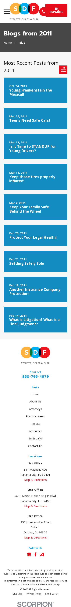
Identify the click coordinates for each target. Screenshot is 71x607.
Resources (35, 431)
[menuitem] (18, 594)
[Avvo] (42, 554)
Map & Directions (35, 480)
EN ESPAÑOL (56, 10)
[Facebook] (35, 554)
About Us (35, 401)
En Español (35, 438)
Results (35, 423)
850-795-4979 (35, 376)
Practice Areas (35, 416)
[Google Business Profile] (29, 554)
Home (35, 394)
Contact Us (35, 446)
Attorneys (35, 409)
